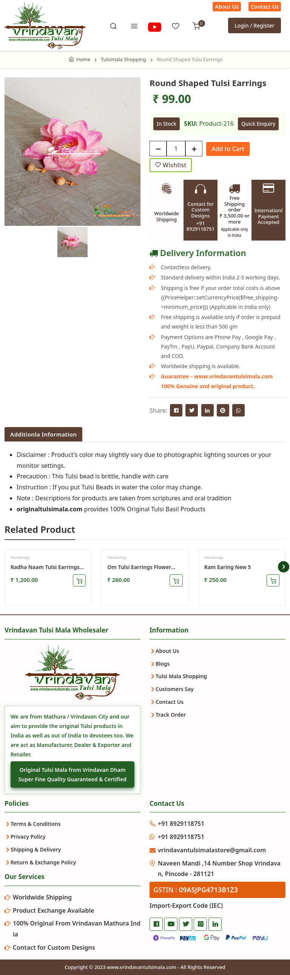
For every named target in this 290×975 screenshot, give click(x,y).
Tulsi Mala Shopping (181, 676)
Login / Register (254, 25)
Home (83, 59)
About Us (226, 6)
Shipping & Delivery (36, 849)
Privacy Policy (28, 836)
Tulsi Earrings (20, 557)
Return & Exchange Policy (43, 862)
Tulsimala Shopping (123, 59)
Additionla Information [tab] (43, 434)
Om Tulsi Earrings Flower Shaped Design (139, 567)
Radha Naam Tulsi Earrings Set (45, 567)
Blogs (163, 663)
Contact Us (265, 6)
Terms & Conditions (36, 823)
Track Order (171, 714)
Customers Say (175, 689)
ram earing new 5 (227, 567)
